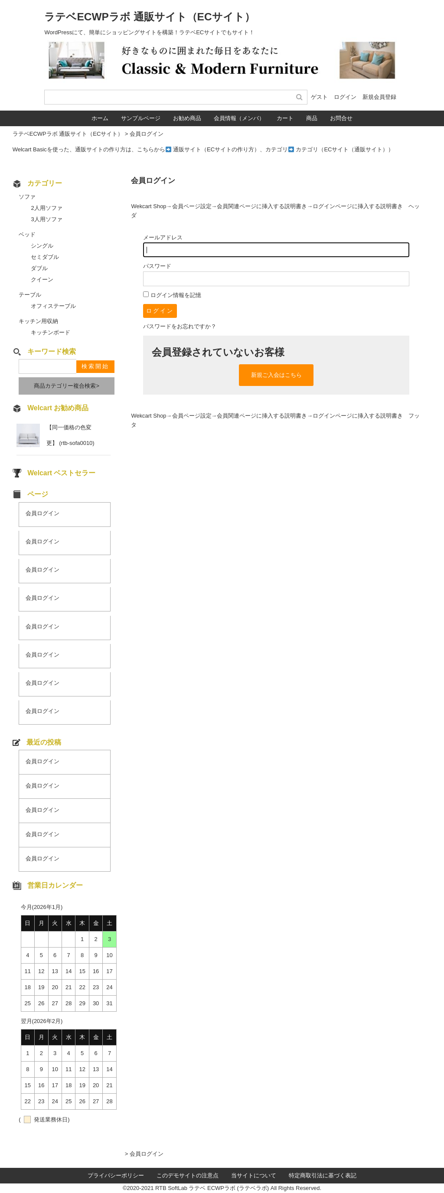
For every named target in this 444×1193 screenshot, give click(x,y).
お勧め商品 (187, 118)
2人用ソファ (46, 208)
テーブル (30, 294)
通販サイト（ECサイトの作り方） (216, 149)
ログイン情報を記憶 (172, 295)
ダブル (39, 268)
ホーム (99, 118)
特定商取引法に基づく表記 (322, 1175)
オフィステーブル (53, 306)
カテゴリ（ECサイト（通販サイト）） (345, 149)
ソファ (27, 196)
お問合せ (341, 118)
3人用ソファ (46, 219)
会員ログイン (42, 513)
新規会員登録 (379, 97)
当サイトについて (253, 1175)
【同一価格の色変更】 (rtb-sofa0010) (70, 435)
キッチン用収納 (38, 321)
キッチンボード (50, 332)
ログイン (345, 97)
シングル (42, 245)
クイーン (42, 279)
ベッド (27, 234)
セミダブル (45, 257)
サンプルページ (140, 118)
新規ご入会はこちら (276, 375)
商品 (311, 118)
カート (285, 118)
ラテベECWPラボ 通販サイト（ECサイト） (149, 17)
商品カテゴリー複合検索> (66, 385)
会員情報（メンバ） (239, 118)
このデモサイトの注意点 (188, 1175)
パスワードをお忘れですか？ (179, 326)
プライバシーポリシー (116, 1175)
